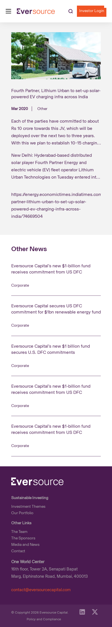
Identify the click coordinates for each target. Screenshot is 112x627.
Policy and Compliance (44, 619)
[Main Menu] (8, 11)
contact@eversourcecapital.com (41, 589)
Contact (18, 551)
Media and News (25, 544)
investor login (91, 10)
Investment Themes (28, 506)
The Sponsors (23, 538)
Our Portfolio (22, 513)
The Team (19, 531)
